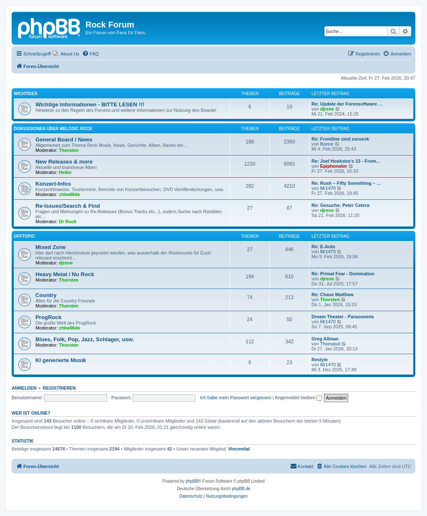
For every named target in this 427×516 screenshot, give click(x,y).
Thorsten (68, 150)
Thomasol (330, 343)
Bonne (327, 143)
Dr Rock (67, 221)
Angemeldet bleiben (298, 397)
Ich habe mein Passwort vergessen (235, 397)
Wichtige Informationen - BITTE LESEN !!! (89, 104)
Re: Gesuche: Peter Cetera (340, 205)
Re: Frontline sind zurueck (340, 138)
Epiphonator (333, 166)
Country (46, 295)
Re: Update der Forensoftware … (347, 103)
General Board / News (63, 139)
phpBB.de (241, 488)
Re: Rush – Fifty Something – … (346, 183)
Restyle (319, 359)
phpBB (192, 481)
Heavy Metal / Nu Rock (64, 274)
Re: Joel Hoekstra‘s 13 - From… (346, 161)
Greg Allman (325, 338)
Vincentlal (239, 448)
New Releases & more (64, 162)
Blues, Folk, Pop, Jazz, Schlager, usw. (84, 339)
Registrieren (59, 387)
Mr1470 (328, 188)
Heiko (65, 172)
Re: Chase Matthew (332, 294)
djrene (327, 108)
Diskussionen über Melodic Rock (53, 128)
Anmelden (24, 387)
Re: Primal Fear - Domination (342, 273)
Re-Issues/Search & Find (67, 206)
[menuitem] (66, 54)
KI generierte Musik (60, 360)
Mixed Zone (50, 247)
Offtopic (24, 236)
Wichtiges (26, 93)
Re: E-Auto (323, 246)
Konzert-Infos (53, 184)
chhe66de (69, 194)
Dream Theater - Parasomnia (342, 316)
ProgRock (48, 317)
